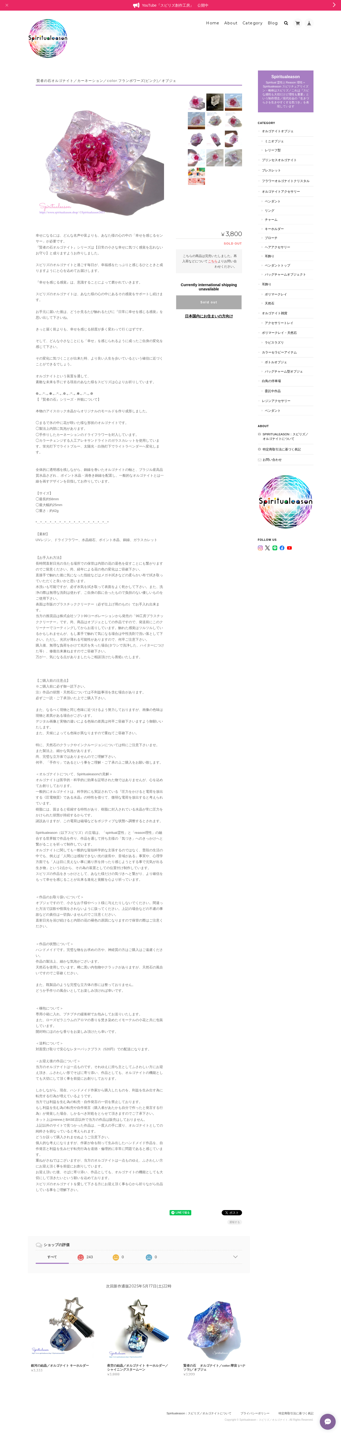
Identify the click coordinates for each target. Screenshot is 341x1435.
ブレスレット (271, 170)
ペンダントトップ (277, 265)
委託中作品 (273, 391)
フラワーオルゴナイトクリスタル (286, 181)
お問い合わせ (272, 459)
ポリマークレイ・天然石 (279, 332)
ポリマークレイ (276, 294)
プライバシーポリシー (255, 1413)
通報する (234, 1222)
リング (269, 210)
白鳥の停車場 (271, 381)
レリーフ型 (273, 150)
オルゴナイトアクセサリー (281, 191)
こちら (212, 261)
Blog (273, 23)
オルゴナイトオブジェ (278, 131)
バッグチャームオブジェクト (285, 274)
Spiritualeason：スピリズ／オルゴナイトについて (285, 436)
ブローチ (271, 238)
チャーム (271, 219)
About (231, 23)
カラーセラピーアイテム (279, 352)
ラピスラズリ (274, 342)
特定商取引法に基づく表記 (282, 449)
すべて (52, 1257)
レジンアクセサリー (276, 400)
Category (253, 23)
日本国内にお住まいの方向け (209, 316)
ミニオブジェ (274, 141)
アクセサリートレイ (279, 323)
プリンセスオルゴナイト (279, 160)
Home (213, 23)
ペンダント (273, 201)
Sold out (209, 302)
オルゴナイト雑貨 (274, 313)
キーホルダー (274, 229)
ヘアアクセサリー (277, 247)
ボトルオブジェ (276, 362)
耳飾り (269, 256)
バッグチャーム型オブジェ (284, 371)
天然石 (269, 303)
